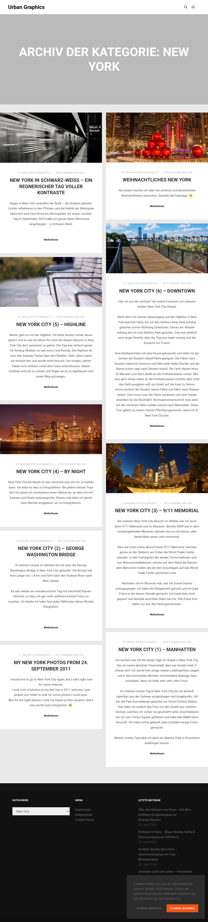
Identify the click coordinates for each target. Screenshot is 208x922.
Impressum (83, 809)
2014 (165, 283)
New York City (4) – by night (51, 471)
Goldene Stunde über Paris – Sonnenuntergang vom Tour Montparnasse (157, 854)
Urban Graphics (26, 7)
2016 (166, 172)
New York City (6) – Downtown (157, 291)
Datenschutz (83, 815)
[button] (182, 898)
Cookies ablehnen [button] (149, 908)
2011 (58, 654)
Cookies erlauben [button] (182, 908)
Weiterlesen (51, 239)
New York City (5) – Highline (51, 324)
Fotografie (67, 172)
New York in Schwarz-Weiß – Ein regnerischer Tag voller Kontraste (51, 186)
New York (78, 172)
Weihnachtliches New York (157, 180)
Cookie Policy (84, 820)
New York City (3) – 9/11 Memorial (157, 510)
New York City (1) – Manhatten (157, 649)
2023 (58, 172)
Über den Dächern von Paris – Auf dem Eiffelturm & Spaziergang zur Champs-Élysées (164, 815)
